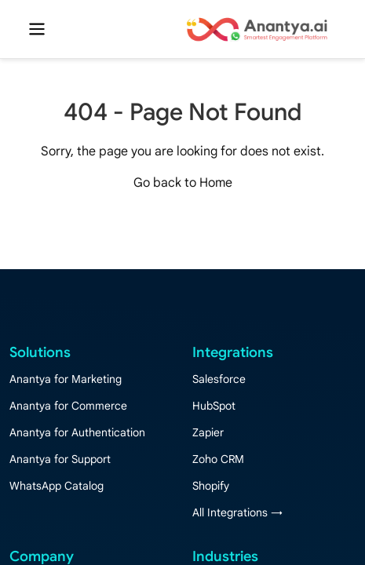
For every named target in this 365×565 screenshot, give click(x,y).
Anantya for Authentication (77, 432)
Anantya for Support (60, 459)
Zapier (208, 432)
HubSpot (213, 406)
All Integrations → (237, 512)
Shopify (210, 486)
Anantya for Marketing (65, 379)
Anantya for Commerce (68, 406)
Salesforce (219, 379)
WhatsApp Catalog (56, 486)
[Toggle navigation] (36, 29)
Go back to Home (182, 183)
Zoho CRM (218, 459)
